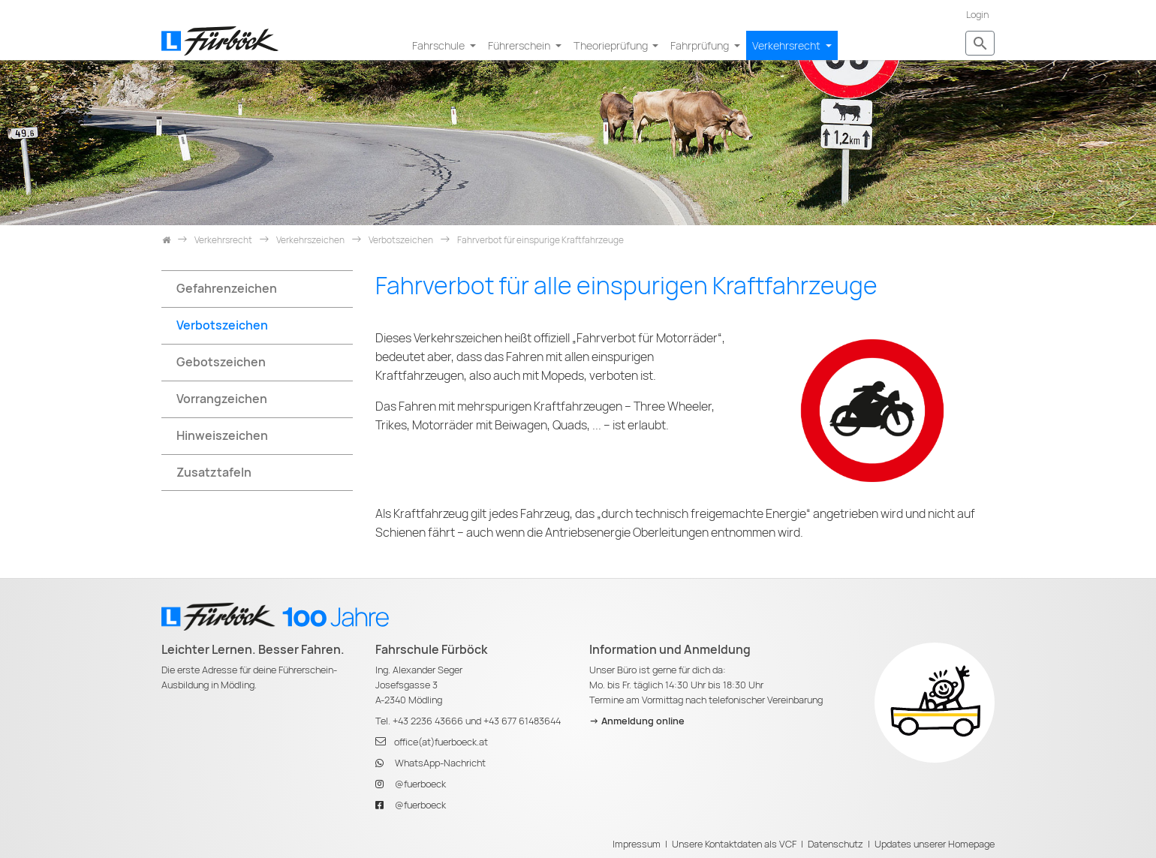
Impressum (637, 844)
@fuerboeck (420, 784)
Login (977, 14)
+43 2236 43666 (428, 721)
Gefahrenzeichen (226, 289)
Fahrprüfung (700, 45)
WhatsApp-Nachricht (440, 763)
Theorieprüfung (611, 45)
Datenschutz (835, 844)
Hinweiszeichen (222, 436)
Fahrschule (439, 45)
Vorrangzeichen (221, 399)
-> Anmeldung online (637, 721)
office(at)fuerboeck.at (441, 742)
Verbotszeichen (222, 325)
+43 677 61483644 (522, 721)
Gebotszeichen (221, 362)
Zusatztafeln (213, 472)
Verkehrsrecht (787, 45)
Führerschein (520, 45)
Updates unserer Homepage (935, 844)
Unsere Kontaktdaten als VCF (734, 844)
